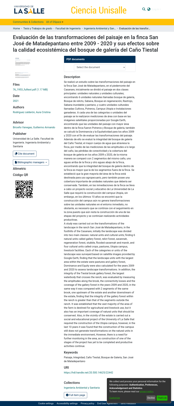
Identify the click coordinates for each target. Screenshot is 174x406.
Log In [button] (156, 9)
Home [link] (16, 28)
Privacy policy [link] (87, 403)
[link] (30, 89)
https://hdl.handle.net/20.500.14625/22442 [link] (88, 372)
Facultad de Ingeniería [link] (68, 28)
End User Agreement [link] (107, 403)
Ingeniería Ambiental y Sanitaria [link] (100, 28)
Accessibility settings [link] (67, 403)
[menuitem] (54, 22)
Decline (151, 398)
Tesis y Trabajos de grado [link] (37, 28)
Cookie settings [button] (46, 403)
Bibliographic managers (30, 162)
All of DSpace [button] (53, 21)
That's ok (162, 398)
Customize (114, 398)
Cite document (24, 153)
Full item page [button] (75, 395)
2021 (16, 100)
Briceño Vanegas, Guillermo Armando (34, 127)
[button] (144, 9)
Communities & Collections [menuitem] (28, 21)
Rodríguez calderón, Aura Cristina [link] (32, 112)
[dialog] (139, 390)
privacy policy (146, 391)
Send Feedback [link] (128, 403)
